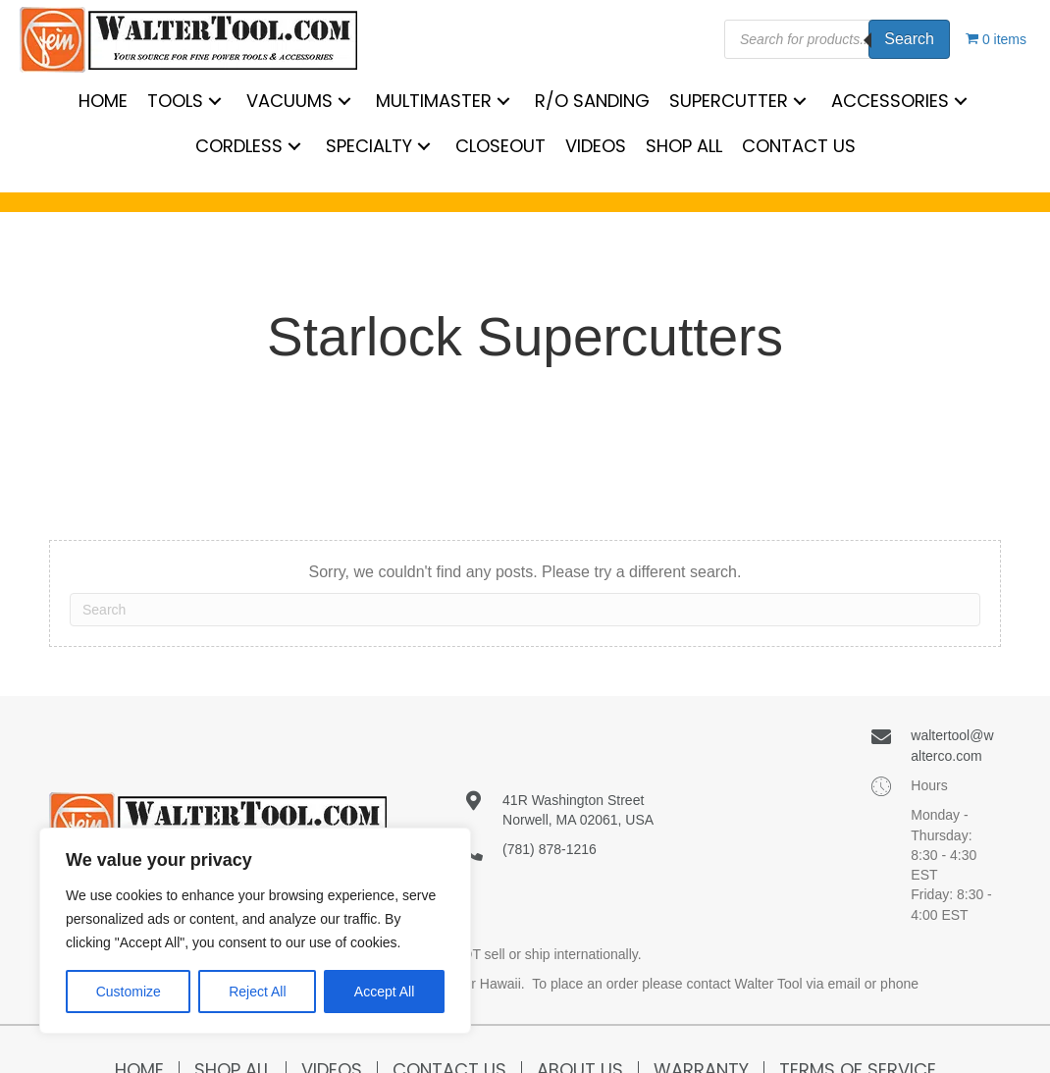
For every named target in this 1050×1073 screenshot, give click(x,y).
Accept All (384, 991)
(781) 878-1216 (549, 849)
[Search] (525, 609)
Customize (128, 991)
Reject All (257, 991)
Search (909, 38)
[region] (255, 931)
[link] (103, 101)
